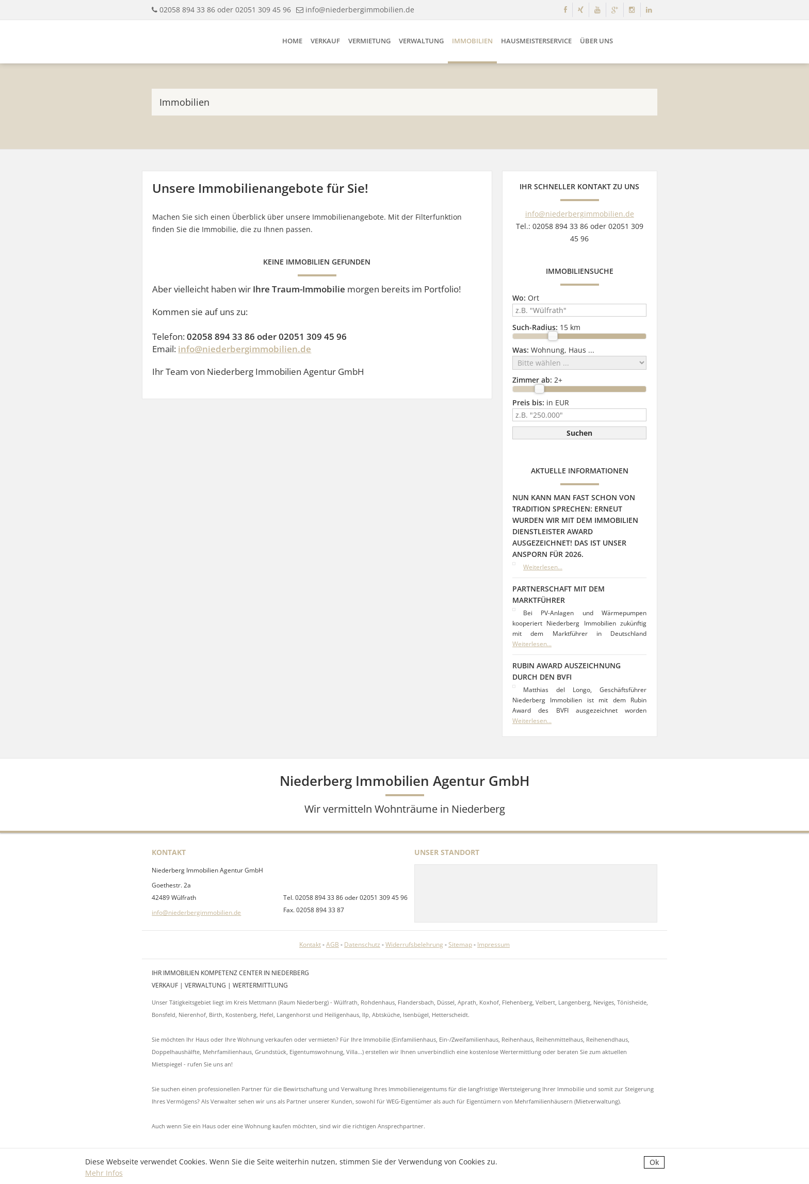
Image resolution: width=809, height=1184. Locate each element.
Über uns (596, 40)
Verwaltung (421, 40)
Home (292, 40)
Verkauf (325, 40)
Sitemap (460, 944)
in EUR (540, 402)
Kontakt (310, 944)
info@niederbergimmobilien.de (359, 9)
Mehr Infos (104, 1173)
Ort (525, 298)
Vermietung (369, 40)
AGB (332, 944)
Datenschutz (362, 944)
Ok (654, 1162)
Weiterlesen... (542, 567)
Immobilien (472, 40)
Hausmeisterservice (536, 40)
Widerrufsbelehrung (414, 944)
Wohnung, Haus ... (553, 350)
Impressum (493, 944)
